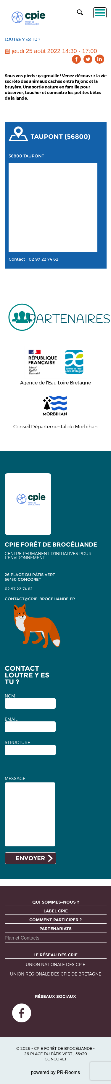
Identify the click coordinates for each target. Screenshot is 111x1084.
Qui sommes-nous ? (55, 902)
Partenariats (55, 929)
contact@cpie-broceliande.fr (40, 598)
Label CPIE (56, 911)
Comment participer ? (55, 920)
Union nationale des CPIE (55, 965)
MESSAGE (15, 779)
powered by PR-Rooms (55, 1072)
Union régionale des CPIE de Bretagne (55, 974)
